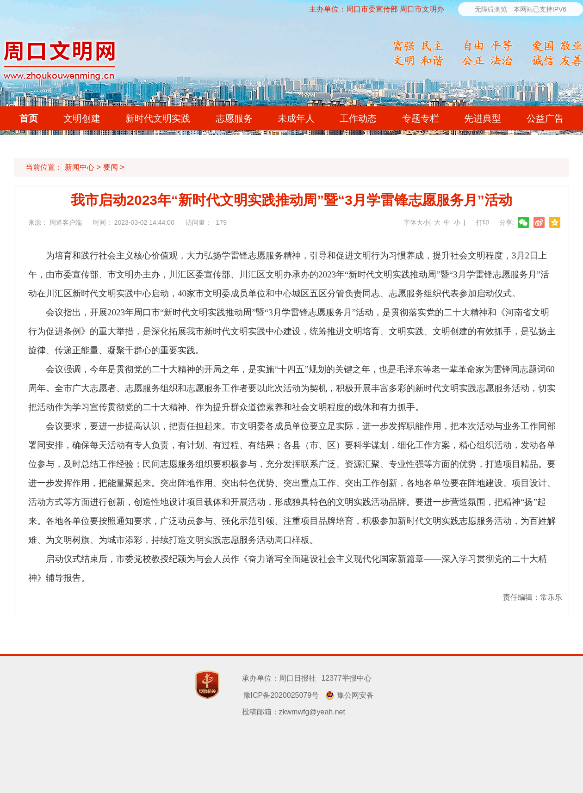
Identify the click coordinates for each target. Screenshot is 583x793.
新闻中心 (79, 167)
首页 (28, 118)
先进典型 (482, 118)
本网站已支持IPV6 (540, 9)
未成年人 (296, 118)
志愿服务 (234, 118)
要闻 (110, 167)
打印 (482, 222)
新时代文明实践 (157, 118)
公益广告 (545, 118)
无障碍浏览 (491, 9)
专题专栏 (420, 118)
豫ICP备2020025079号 (281, 695)
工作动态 (358, 118)
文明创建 (81, 118)
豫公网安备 (355, 695)
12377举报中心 (346, 678)
